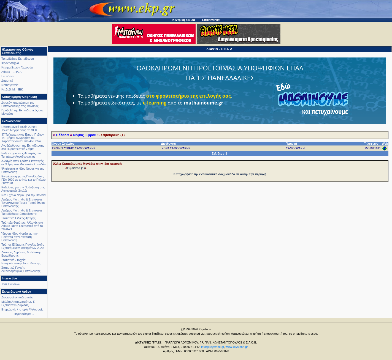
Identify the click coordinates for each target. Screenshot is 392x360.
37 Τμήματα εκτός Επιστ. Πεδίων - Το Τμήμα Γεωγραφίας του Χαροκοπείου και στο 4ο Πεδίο (23, 138)
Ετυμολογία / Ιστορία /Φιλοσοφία (22, 309)
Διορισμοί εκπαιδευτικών (17, 297)
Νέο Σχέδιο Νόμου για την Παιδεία (23, 195)
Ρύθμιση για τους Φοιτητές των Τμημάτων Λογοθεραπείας (21, 155)
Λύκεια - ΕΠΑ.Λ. (11, 71)
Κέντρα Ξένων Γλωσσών (17, 67)
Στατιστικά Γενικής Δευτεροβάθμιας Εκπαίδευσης (20, 269)
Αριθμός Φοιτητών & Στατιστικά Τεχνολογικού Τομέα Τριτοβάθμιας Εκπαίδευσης (23, 203)
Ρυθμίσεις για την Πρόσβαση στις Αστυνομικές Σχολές (23, 189)
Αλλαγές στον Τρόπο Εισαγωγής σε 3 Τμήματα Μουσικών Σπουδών (23, 162)
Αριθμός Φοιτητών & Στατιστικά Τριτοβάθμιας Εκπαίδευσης (21, 212)
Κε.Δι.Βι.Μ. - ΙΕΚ (12, 89)
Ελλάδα (62, 135)
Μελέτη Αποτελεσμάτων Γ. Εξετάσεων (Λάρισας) (18, 303)
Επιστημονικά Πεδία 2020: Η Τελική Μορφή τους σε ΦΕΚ (20, 128)
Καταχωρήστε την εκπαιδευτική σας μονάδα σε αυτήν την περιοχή (220, 174)
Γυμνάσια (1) (76, 168)
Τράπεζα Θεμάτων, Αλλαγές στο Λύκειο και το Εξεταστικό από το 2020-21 (22, 226)
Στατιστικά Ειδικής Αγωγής (18, 218)
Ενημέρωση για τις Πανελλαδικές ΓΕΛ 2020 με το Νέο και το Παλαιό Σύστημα (23, 180)
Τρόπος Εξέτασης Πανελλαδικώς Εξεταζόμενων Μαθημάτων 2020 (22, 246)
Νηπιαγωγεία (9, 85)
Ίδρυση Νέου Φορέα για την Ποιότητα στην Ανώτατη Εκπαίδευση (19, 237)
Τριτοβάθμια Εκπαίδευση (17, 58)
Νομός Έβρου (84, 135)
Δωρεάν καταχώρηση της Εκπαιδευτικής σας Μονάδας (20, 104)
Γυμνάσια (7, 76)
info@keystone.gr (212, 346)
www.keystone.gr (237, 346)
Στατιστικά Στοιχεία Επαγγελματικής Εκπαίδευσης (20, 261)
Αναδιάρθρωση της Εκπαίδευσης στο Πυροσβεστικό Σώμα (22, 147)
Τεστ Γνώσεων (10, 284)
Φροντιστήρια (10, 63)
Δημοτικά (7, 80)
